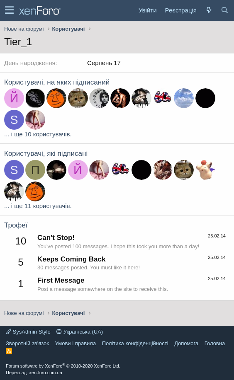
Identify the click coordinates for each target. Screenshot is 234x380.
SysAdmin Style (28, 332)
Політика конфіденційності (135, 343)
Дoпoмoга (186, 343)
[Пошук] (224, 10)
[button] (9, 10)
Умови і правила (75, 343)
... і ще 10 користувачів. (38, 134)
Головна (215, 343)
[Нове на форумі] (209, 10)
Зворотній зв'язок (27, 343)
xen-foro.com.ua (45, 372)
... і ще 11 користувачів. (38, 205)
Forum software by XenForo (63, 365)
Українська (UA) (79, 332)
